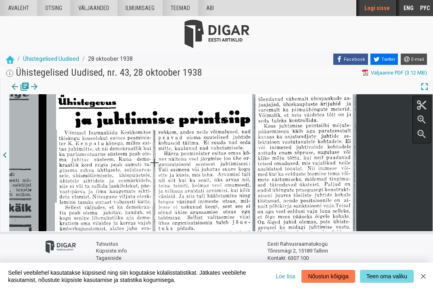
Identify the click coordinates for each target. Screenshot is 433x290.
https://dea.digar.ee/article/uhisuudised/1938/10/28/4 (72, 124)
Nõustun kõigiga (328, 276)
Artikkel (56, 92)
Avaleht (18, 8)
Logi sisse (377, 8)
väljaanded (93, 8)
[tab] (20, 92)
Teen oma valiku (386, 276)
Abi (210, 8)
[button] (69, 92)
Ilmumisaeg (140, 8)
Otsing (53, 8)
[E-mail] (414, 59)
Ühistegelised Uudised (51, 59)
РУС (425, 8)
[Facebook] (350, 59)
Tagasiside (108, 258)
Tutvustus (107, 244)
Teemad (180, 8)
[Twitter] (384, 59)
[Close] (423, 276)
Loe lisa (285, 276)
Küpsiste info (111, 251)
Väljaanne (20, 92)
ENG (409, 8)
